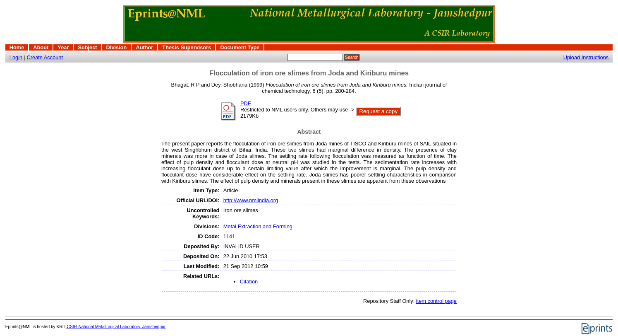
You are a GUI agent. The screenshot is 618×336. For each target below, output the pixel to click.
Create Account (45, 57)
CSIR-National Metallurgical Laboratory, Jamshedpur (116, 326)
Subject (87, 47)
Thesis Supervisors (186, 47)
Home (17, 47)
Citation (249, 281)
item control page (436, 301)
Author (144, 47)
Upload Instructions (586, 57)
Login (16, 57)
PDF (245, 103)
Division (116, 47)
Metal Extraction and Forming (257, 226)
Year (63, 47)
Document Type (239, 47)
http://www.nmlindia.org (250, 200)
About (40, 47)
